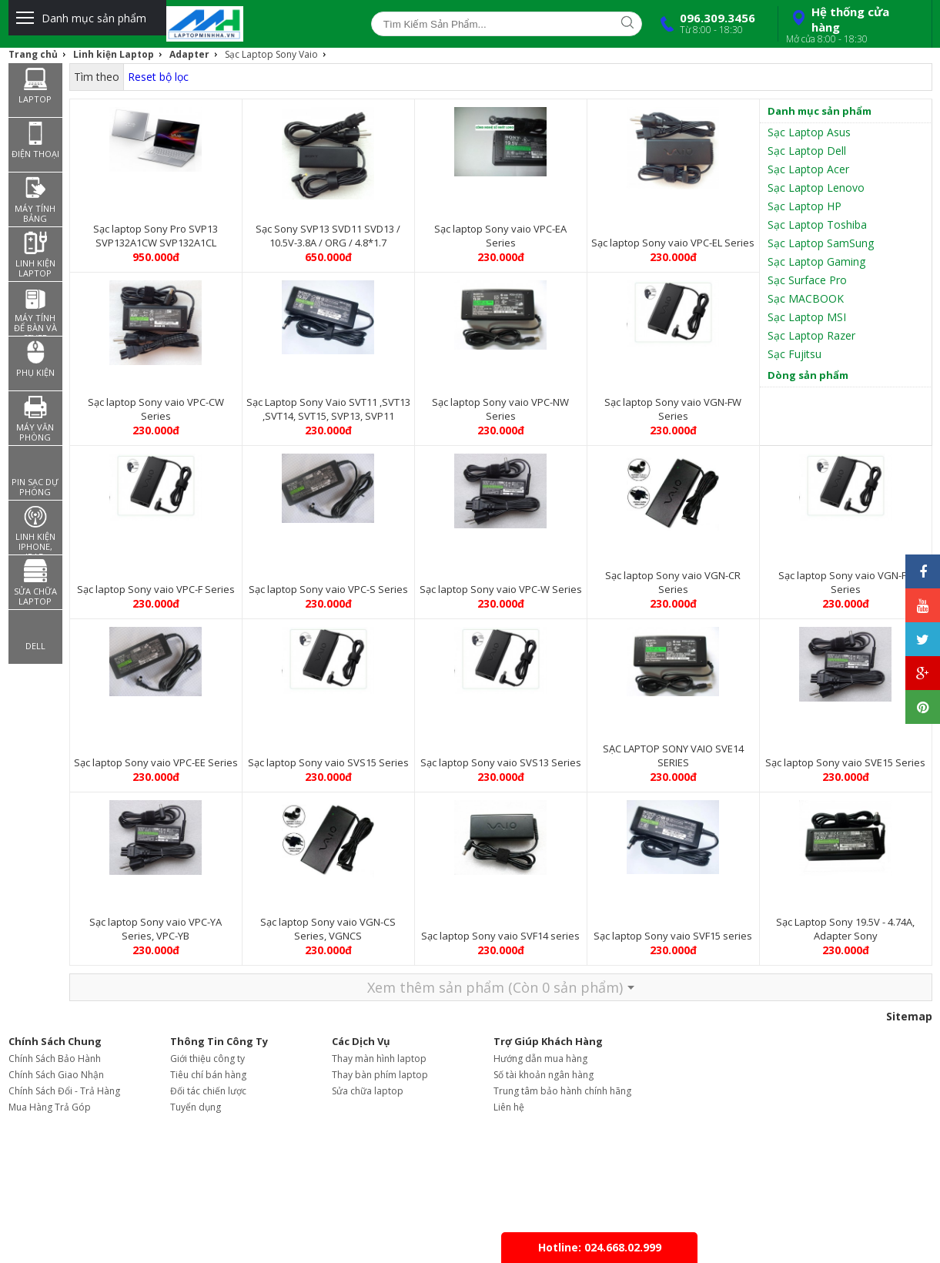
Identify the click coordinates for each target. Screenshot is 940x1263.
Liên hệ (508, 1107)
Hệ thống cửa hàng (853, 24)
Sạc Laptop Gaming (816, 261)
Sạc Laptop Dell (807, 150)
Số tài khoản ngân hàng (543, 1074)
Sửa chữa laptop (367, 1090)
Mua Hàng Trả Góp (49, 1107)
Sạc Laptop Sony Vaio (271, 54)
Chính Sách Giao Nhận (56, 1074)
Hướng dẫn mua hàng (540, 1058)
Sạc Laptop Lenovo (816, 187)
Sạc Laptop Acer (808, 169)
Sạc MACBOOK (806, 298)
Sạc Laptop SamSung (821, 243)
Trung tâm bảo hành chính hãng (562, 1090)
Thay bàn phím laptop (380, 1074)
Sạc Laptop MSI (807, 317)
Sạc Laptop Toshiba (817, 224)
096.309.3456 (704, 23)
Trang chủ (33, 54)
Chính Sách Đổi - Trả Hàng (64, 1090)
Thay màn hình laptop (379, 1058)
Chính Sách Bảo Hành (54, 1058)
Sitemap (909, 1016)
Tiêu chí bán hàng (208, 1074)
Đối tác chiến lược (208, 1090)
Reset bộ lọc (158, 76)
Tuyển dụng (195, 1107)
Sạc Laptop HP (804, 206)
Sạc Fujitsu (794, 354)
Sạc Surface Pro (807, 280)
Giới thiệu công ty (207, 1058)
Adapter (189, 54)
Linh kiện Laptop (113, 54)
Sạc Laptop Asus (809, 132)
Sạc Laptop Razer (811, 335)
